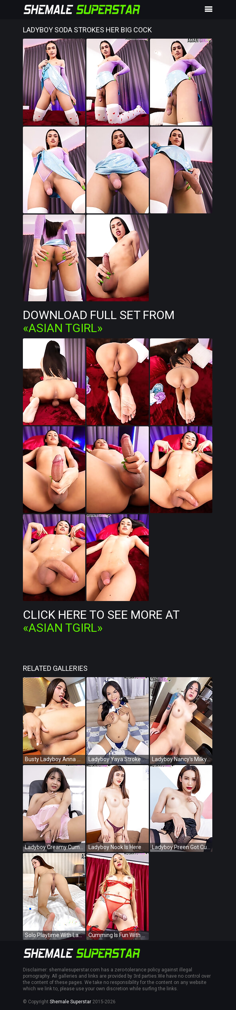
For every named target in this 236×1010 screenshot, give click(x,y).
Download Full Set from (98, 321)
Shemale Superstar (70, 1001)
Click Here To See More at (101, 621)
